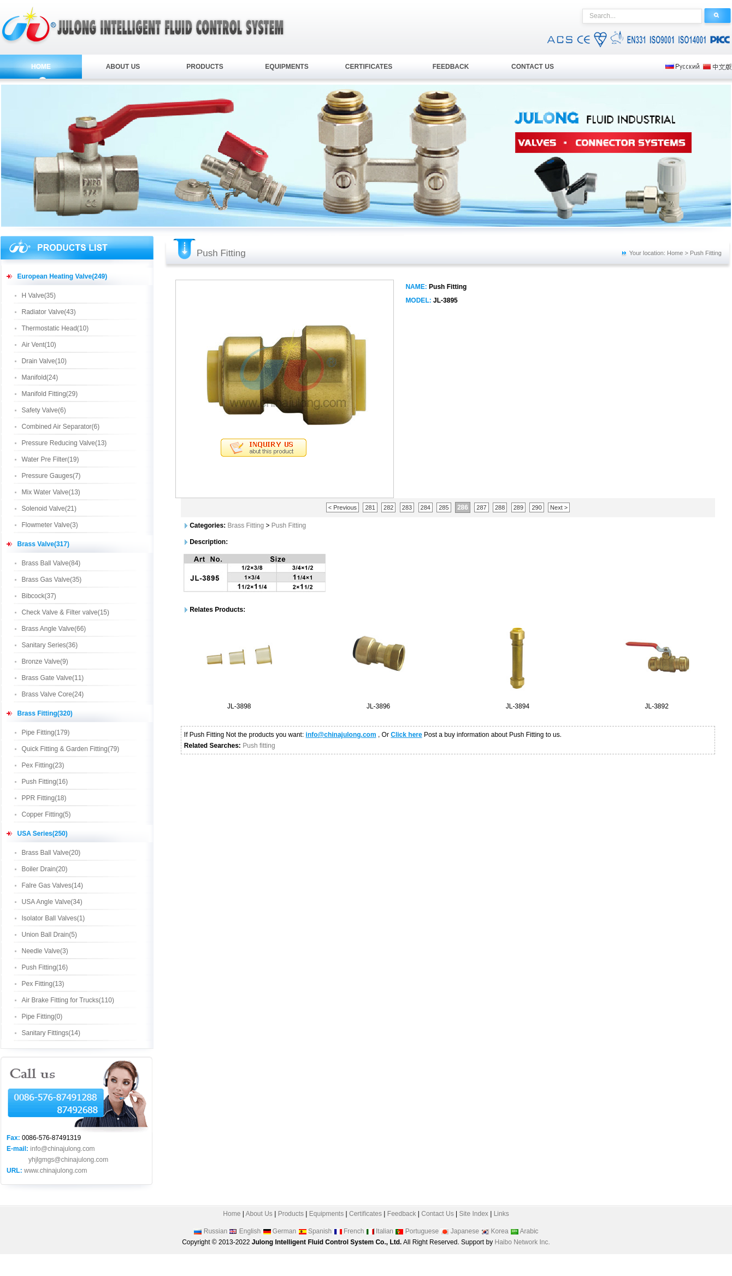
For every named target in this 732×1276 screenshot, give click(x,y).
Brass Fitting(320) (45, 713)
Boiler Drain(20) (45, 869)
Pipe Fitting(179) (46, 732)
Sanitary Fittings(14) (51, 1033)
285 (443, 507)
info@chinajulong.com (62, 1149)
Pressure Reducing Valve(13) (64, 443)
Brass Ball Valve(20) (51, 852)
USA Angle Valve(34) (52, 902)
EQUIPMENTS (286, 66)
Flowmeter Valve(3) (50, 525)
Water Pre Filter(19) (50, 459)
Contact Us (437, 1214)
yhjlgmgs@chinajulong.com (68, 1159)
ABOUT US (123, 66)
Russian (215, 1231)
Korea (500, 1231)
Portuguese (422, 1231)
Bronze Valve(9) (45, 661)
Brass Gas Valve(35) (52, 579)
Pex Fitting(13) (43, 984)
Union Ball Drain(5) (49, 934)
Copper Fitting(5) (46, 814)
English (250, 1231)
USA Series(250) (42, 833)
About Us (258, 1214)
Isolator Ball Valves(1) (53, 918)
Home (231, 1214)
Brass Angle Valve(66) (54, 629)
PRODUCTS (204, 66)
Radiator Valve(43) (49, 312)
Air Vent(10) (39, 344)
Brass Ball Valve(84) (51, 563)
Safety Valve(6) (44, 410)
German (284, 1231)
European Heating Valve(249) (62, 276)
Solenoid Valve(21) (49, 508)
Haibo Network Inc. (522, 1242)
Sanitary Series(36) (50, 645)
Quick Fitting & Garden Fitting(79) (71, 749)
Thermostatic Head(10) (55, 328)
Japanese (465, 1231)
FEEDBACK (451, 66)
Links (501, 1214)
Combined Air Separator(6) (61, 426)
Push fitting (259, 745)
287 (481, 507)
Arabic (529, 1231)
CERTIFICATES (368, 66)
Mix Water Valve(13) (51, 492)
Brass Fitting (245, 525)
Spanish (320, 1231)
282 (388, 507)
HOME (41, 66)
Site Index (473, 1214)
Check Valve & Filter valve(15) (66, 612)
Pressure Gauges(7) (51, 476)
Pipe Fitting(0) (42, 1016)
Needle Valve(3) (45, 951)
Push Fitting (288, 525)
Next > (559, 507)
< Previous (342, 507)
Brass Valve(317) (43, 544)
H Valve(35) (39, 295)
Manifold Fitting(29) (50, 394)
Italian (384, 1231)
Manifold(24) (40, 377)
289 (518, 507)
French (354, 1231)
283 (407, 507)
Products (291, 1214)
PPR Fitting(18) (44, 798)
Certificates (365, 1214)
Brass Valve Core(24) (53, 694)
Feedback (401, 1214)
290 (536, 507)
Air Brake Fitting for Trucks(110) (68, 1000)
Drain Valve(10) (44, 361)
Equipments (326, 1214)
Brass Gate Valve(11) (53, 678)
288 (500, 507)
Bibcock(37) (39, 596)
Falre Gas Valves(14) (52, 885)
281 (370, 507)
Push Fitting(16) (45, 781)
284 (425, 507)
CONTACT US (532, 66)
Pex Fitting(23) (43, 765)
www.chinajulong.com (55, 1170)
